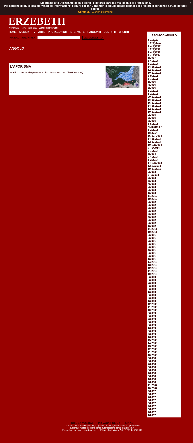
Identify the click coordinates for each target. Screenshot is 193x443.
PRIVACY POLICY (109, 422)
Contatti (109, 31)
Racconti (94, 31)
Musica (24, 31)
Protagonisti (57, 31)
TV (33, 31)
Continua (84, 11)
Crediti (124, 31)
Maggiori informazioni (102, 12)
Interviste (77, 31)
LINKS (129, 422)
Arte (41, 31)
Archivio (28, 37)
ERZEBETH (37, 21)
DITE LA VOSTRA (82, 422)
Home (13, 31)
